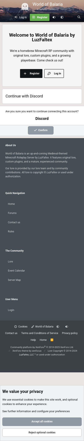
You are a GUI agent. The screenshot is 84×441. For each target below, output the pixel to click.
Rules (11, 231)
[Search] (79, 17)
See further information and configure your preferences (36, 411)
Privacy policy (70, 333)
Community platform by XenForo (42, 347)
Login (11, 310)
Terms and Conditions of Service (39, 333)
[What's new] (70, 17)
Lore (10, 261)
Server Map (14, 280)
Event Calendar (16, 270)
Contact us (14, 222)
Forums (12, 213)
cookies (28, 399)
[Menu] (5, 17)
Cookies (21, 326)
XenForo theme (21, 350)
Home (11, 203)
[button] (62, 17)
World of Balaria (42, 326)
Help (33, 339)
